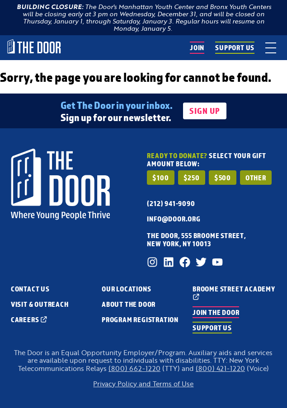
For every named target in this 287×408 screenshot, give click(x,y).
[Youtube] (217, 262)
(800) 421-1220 (220, 368)
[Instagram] (152, 262)
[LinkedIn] (168, 262)
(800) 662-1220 (134, 368)
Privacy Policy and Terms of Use (143, 384)
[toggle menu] (271, 47)
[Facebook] (184, 262)
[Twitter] (201, 262)
